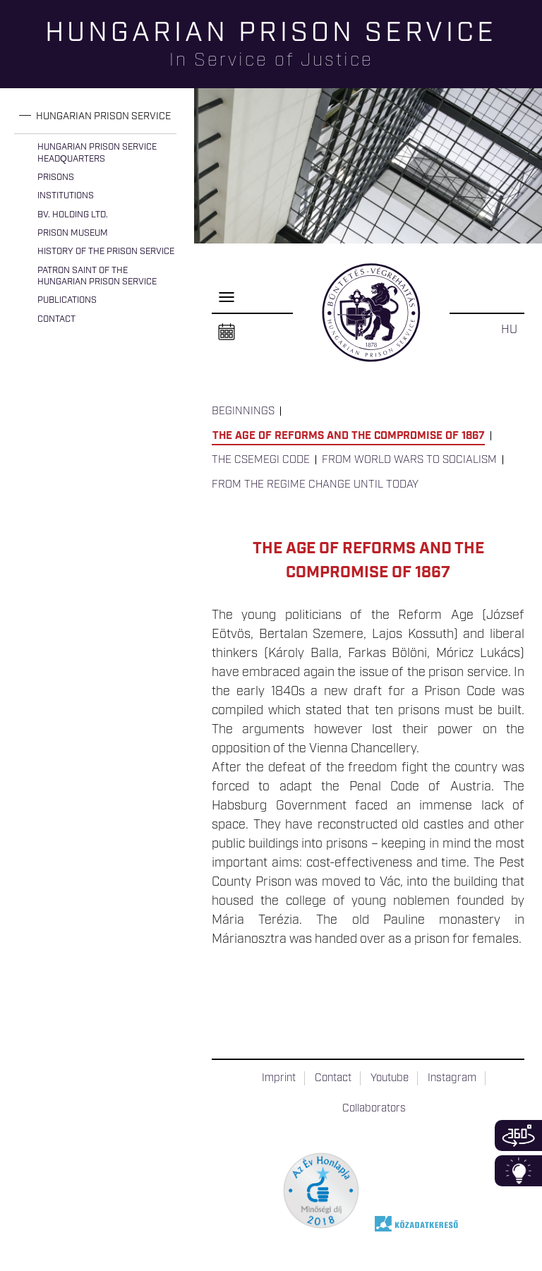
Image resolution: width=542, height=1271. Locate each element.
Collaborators (374, 1109)
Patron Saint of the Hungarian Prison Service (97, 276)
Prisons (55, 177)
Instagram (452, 1078)
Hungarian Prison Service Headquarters (97, 152)
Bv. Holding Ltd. (72, 215)
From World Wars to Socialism (409, 460)
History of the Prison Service (105, 252)
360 (518, 1135)
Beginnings (243, 411)
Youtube (390, 1078)
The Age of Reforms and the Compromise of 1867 (348, 436)
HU (509, 329)
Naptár (226, 332)
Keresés (531, 60)
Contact (56, 319)
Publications (67, 300)
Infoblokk (518, 1170)
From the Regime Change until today (315, 485)
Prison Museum (72, 233)
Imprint (279, 1078)
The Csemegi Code (261, 460)
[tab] (95, 117)
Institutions (65, 196)
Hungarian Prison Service (103, 116)
